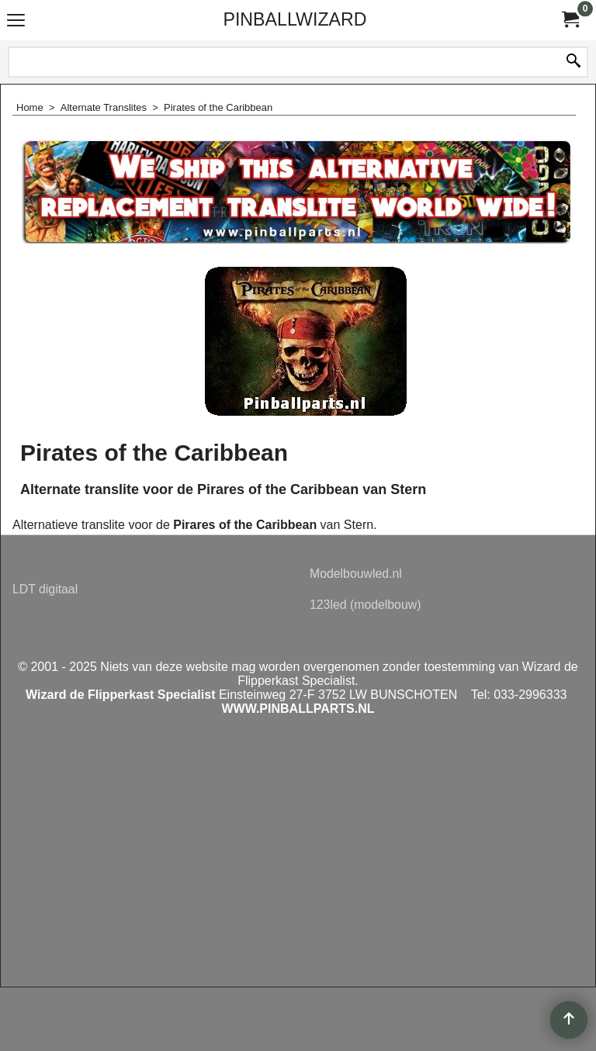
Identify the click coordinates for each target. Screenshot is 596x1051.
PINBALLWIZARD (294, 19)
